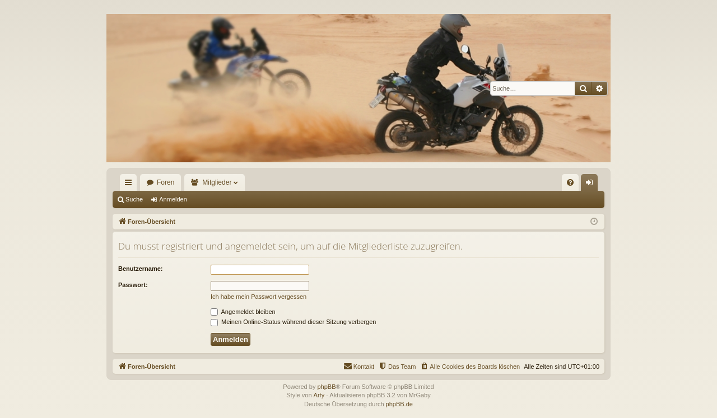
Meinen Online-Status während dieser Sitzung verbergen (293, 321)
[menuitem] (570, 182)
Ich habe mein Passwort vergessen (258, 296)
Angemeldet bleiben (243, 311)
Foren (165, 182)
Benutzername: (140, 268)
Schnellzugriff (130, 185)
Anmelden (173, 199)
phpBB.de (399, 404)
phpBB (326, 386)
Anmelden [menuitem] (592, 185)
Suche (134, 199)
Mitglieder (216, 182)
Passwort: (133, 284)
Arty (319, 395)
